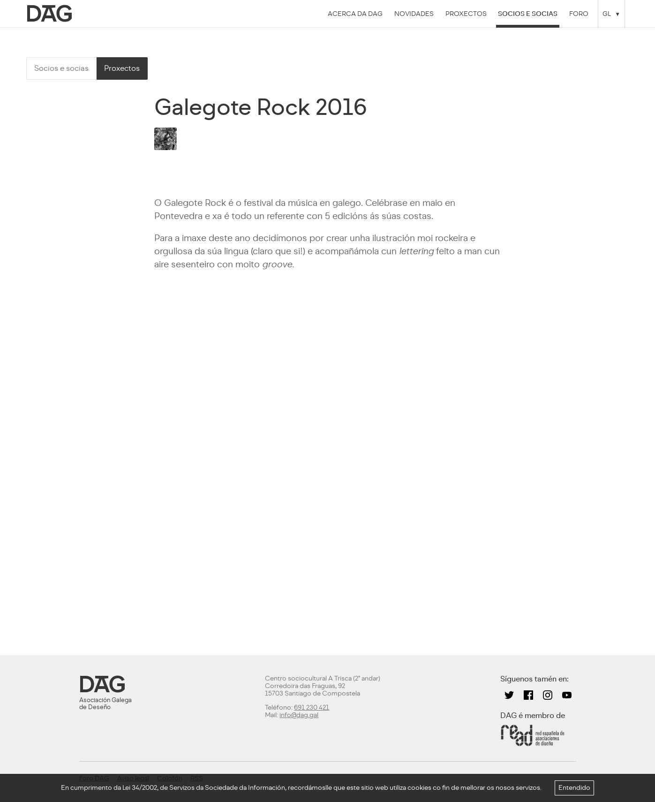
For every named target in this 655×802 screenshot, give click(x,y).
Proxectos (466, 13)
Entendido (574, 788)
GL (606, 13)
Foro (578, 13)
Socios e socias (527, 13)
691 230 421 (311, 707)
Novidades (414, 13)
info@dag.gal (298, 715)
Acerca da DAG (355, 13)
